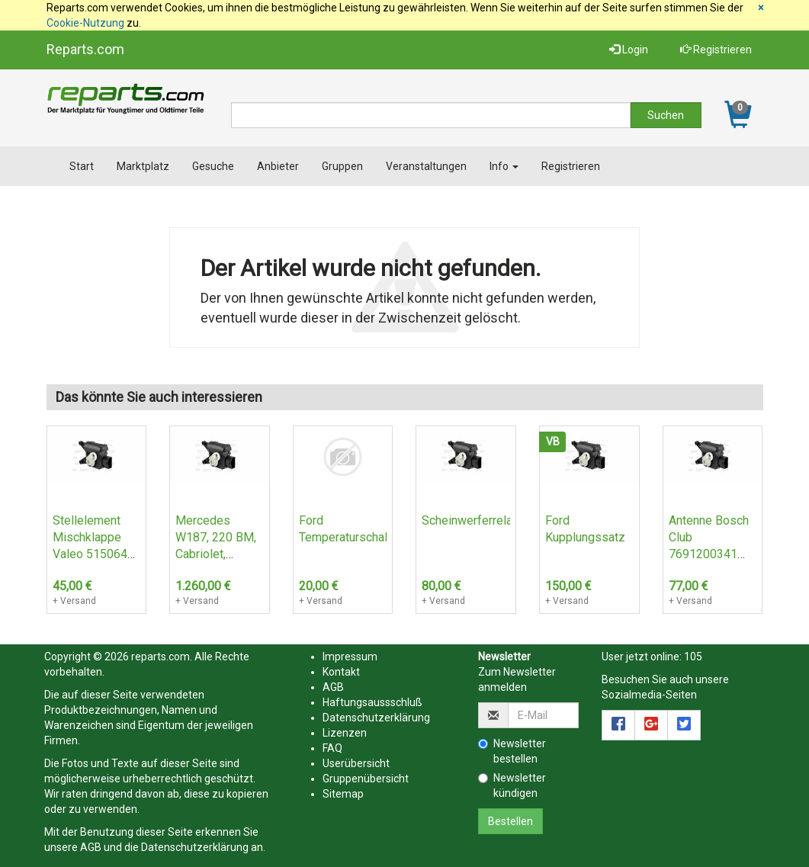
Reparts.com (85, 49)
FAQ (332, 748)
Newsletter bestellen (512, 751)
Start (81, 166)
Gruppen (342, 166)
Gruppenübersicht (366, 778)
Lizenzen (345, 733)
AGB (90, 847)
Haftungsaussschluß (372, 702)
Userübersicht (356, 763)
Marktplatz (143, 166)
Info (504, 166)
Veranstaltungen (426, 166)
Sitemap (343, 794)
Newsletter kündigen (512, 785)
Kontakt (341, 672)
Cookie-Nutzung (85, 23)
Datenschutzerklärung (195, 847)
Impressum (350, 656)
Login (628, 49)
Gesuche (213, 166)
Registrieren (716, 49)
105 (693, 656)
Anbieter (278, 166)
